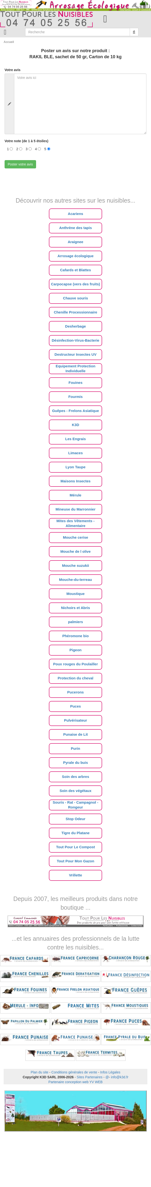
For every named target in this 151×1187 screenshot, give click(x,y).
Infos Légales (110, 1072)
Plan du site (39, 1072)
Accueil (9, 42)
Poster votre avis (20, 164)
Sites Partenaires (90, 1077)
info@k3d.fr (119, 1077)
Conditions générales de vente (74, 1072)
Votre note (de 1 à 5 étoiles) (26, 141)
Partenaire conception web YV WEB (75, 1082)
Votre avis (13, 70)
